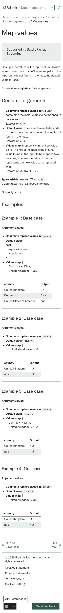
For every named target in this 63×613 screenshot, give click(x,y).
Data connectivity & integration (23, 17)
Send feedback (45, 606)
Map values (40, 21)
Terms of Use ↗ (14, 578)
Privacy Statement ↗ (17, 573)
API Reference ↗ (15, 599)
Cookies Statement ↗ (18, 567)
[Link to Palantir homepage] (10, 7)
